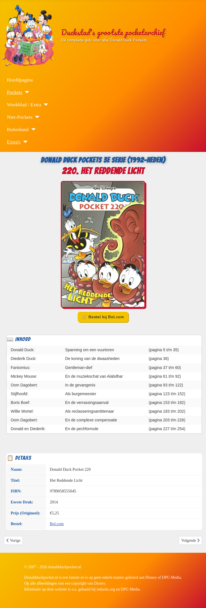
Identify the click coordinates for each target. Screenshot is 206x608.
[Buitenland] (32, 129)
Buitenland (18, 129)
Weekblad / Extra (24, 104)
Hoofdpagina (20, 80)
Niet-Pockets (20, 117)
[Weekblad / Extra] (44, 104)
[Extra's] (24, 142)
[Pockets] (25, 92)
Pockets (15, 92)
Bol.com (57, 523)
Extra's (14, 142)
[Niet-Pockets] (35, 117)
